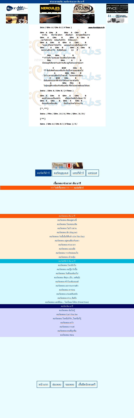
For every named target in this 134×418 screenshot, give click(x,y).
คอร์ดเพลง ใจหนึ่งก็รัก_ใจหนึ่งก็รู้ (67, 318)
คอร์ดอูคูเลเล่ (61, 173)
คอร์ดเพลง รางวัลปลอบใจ (67, 253)
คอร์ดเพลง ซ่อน (67, 335)
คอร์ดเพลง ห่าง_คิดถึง (67, 298)
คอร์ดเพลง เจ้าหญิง (67, 257)
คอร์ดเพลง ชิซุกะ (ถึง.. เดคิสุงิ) (67, 277)
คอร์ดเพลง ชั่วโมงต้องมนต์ (67, 282)
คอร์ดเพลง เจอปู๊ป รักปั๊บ (67, 269)
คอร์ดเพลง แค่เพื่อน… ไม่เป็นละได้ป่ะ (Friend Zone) (67, 302)
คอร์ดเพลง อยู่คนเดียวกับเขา (67, 241)
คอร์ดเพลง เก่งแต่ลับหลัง (67, 294)
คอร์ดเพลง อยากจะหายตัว (67, 286)
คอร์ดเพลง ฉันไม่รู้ (67, 310)
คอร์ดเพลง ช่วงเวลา (67, 245)
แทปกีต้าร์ (78, 173)
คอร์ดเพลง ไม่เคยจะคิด (67, 224)
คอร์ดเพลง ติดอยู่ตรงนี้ (67, 220)
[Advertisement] (67, 354)
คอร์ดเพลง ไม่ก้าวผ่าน (67, 228)
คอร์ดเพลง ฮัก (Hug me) (67, 232)
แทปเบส (92, 173)
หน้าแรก (43, 384)
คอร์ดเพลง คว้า (67, 323)
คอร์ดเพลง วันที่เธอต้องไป (67, 273)
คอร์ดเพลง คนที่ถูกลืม (67, 331)
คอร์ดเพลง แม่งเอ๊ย (67, 249)
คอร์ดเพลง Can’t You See (67, 314)
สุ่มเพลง (56, 384)
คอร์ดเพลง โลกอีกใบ (67, 265)
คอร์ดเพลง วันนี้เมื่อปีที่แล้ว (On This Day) (67, 236)
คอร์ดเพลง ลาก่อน (67, 290)
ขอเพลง (69, 384)
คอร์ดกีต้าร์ (43, 173)
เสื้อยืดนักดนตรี (86, 384)
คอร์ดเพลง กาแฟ (67, 327)
